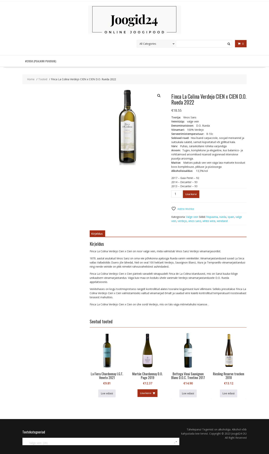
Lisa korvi (191, 194)
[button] (159, 95)
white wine (208, 221)
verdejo (182, 221)
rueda (222, 217)
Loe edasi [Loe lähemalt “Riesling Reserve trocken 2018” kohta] (228, 393)
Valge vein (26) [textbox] (100, 443)
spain (231, 217)
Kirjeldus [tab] (97, 233)
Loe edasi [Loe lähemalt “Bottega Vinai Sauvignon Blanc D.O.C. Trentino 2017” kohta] (188, 393)
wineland (222, 221)
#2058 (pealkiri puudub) (40, 61)
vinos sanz (194, 221)
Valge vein (192, 217)
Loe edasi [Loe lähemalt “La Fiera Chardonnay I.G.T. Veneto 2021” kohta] (107, 393)
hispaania (212, 217)
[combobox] (100, 441)
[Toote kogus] (176, 193)
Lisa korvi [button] (145, 393)
